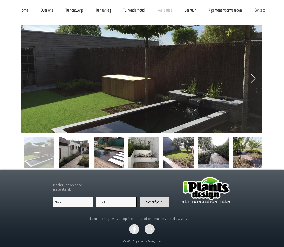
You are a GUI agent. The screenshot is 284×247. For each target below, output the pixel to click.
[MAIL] (150, 229)
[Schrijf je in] (154, 202)
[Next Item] (253, 79)
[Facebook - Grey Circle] (134, 229)
